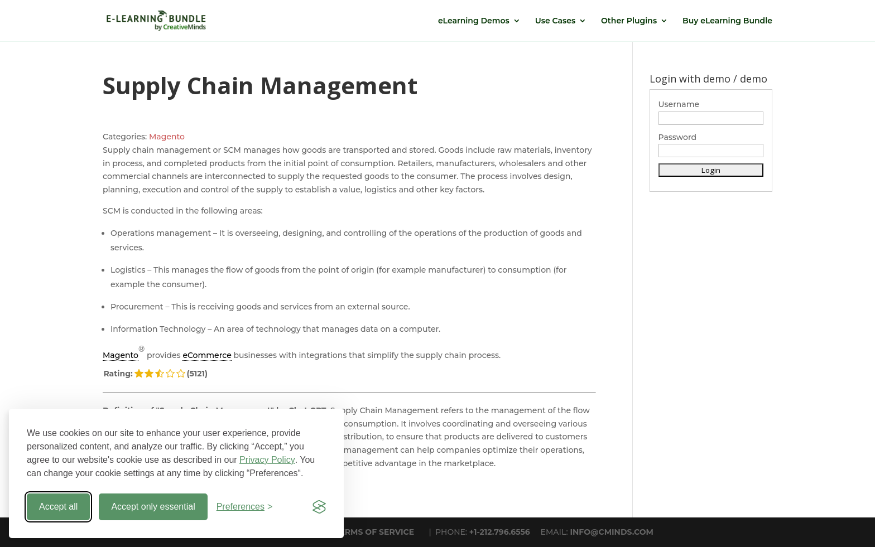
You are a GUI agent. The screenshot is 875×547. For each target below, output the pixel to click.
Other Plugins (629, 21)
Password (677, 137)
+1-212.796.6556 (499, 532)
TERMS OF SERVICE (374, 532)
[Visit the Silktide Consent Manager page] (319, 507)
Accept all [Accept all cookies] (58, 506)
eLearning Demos (473, 21)
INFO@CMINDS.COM (611, 532)
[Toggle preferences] (245, 507)
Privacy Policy (267, 459)
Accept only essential (153, 506)
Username (679, 104)
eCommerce (206, 355)
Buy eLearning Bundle (727, 21)
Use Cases (555, 21)
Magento (167, 137)
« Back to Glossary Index (150, 482)
